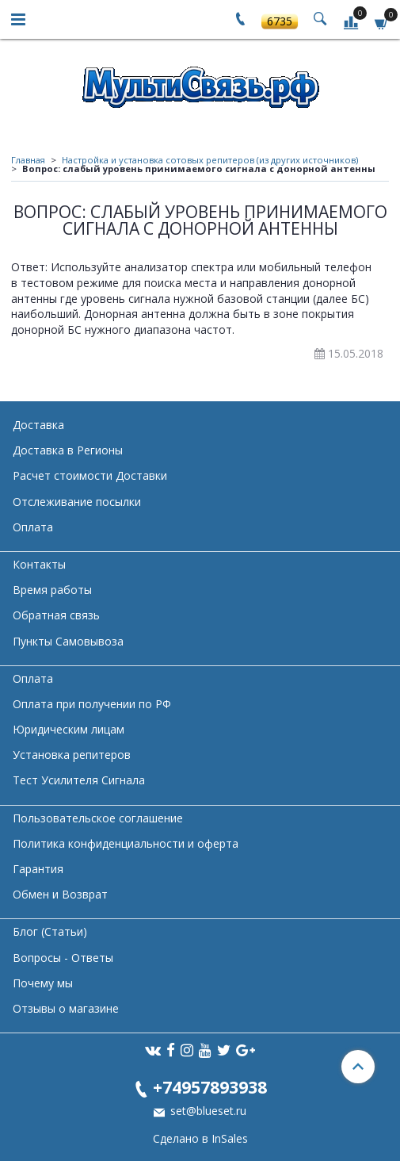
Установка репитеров (72, 754)
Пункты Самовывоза (68, 641)
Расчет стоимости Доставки (90, 475)
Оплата (33, 527)
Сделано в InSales (200, 1138)
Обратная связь (56, 615)
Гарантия (38, 868)
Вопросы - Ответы (63, 957)
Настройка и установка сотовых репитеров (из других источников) (210, 160)
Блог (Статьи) (50, 931)
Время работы (52, 589)
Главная (28, 160)
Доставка (38, 424)
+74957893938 (210, 1086)
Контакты (39, 564)
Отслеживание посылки (77, 501)
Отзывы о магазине (66, 1008)
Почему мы (43, 982)
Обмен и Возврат (60, 894)
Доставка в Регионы (68, 450)
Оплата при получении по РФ (92, 703)
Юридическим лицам (68, 729)
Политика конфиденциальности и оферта (125, 843)
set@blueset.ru (206, 1110)
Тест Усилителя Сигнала (79, 779)
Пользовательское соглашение (98, 818)
